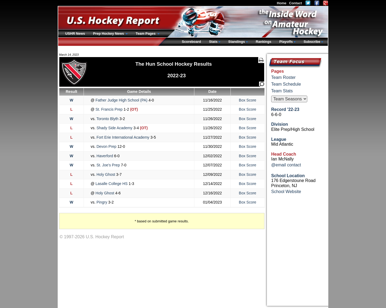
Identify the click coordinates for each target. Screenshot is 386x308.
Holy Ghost (105, 174)
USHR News (75, 34)
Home (282, 3)
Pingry (101, 202)
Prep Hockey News (109, 34)
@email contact (286, 165)
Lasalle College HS (111, 183)
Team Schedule (286, 84)
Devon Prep (106, 146)
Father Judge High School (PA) (121, 100)
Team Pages (146, 34)
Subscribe (312, 42)
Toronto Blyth (107, 119)
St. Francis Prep (108, 109)
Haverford (104, 156)
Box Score (247, 100)
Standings (236, 42)
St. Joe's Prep (108, 165)
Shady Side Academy (114, 128)
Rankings (263, 42)
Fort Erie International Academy (122, 137)
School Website (286, 191)
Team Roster (283, 77)
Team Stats (282, 91)
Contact (295, 3)
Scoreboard (191, 42)
